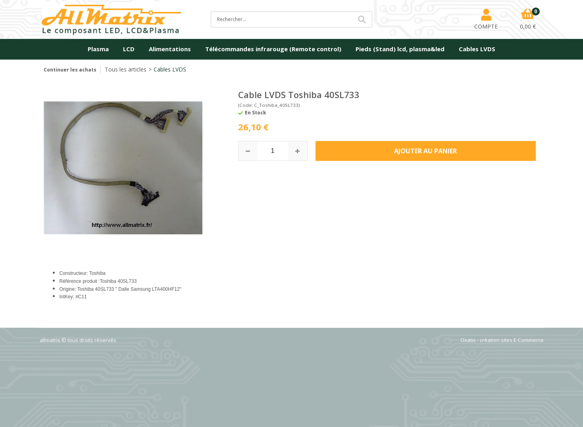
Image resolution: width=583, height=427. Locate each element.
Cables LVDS (477, 49)
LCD (129, 49)
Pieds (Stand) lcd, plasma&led (400, 49)
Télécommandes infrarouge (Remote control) (273, 49)
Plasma (98, 49)
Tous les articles (125, 69)
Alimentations (170, 49)
